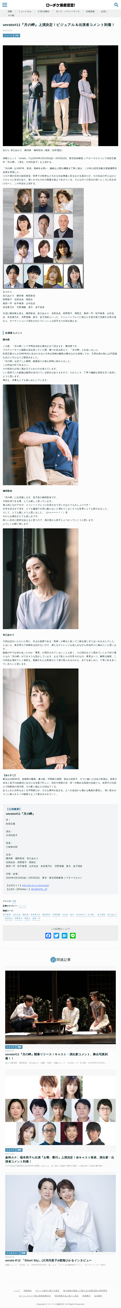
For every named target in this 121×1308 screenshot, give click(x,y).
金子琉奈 (103, 920)
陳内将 (28, 920)
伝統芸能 (90, 11)
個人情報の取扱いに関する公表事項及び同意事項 (85, 1288)
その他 (11, 15)
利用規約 (28, 1288)
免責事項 (86, 1293)
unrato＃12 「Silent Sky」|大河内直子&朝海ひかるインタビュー (50, 1258)
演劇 (10, 11)
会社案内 (98, 1293)
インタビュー (14, 1250)
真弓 (74, 920)
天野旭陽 (58, 920)
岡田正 (41, 924)
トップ (17, 1288)
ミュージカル (24, 11)
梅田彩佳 (48, 920)
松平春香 (9, 920)
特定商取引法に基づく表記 (67, 1293)
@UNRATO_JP (41, 895)
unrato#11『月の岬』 (88, 920)
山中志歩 (19, 920)
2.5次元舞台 (43, 11)
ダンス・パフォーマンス (68, 11)
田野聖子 (32, 924)
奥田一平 (50, 924)
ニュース (10, 41)
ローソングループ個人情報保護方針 (35, 1293)
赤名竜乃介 (37, 920)
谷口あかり (12, 924)
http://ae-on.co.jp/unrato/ (37, 891)
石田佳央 (23, 924)
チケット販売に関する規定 (47, 1288)
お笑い (104, 11)
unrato (67, 920)
